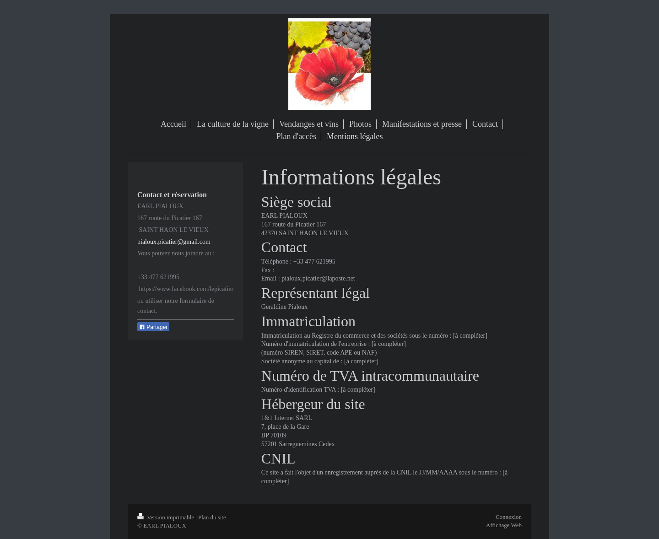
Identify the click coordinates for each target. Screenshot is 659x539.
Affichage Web (504, 525)
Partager (153, 327)
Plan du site (212, 517)
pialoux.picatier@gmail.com (174, 241)
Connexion (509, 516)
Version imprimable (166, 517)
